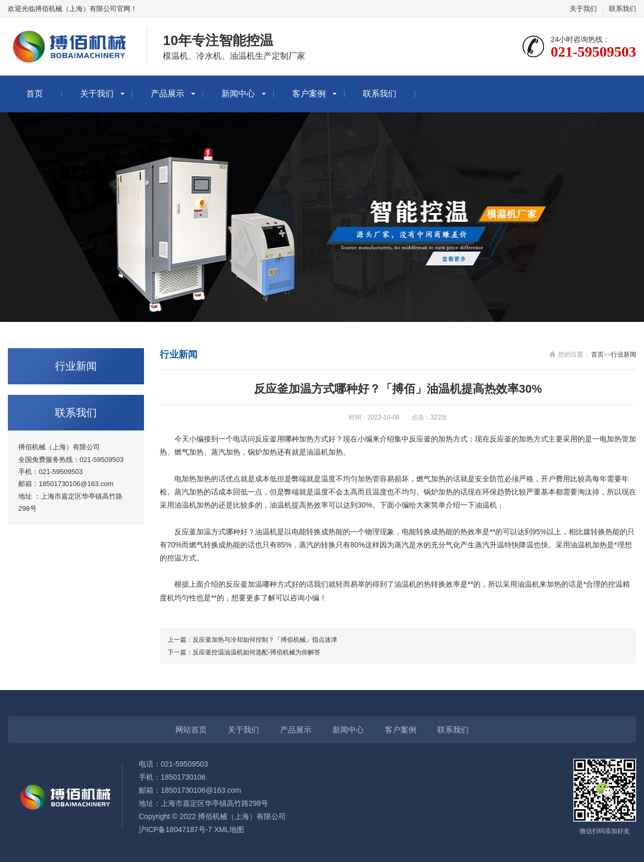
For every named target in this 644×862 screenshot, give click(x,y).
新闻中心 (238, 93)
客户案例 (309, 93)
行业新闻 (623, 354)
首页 (34, 93)
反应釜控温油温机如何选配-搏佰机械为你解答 (256, 652)
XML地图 (229, 829)
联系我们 (622, 9)
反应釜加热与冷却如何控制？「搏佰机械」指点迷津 (265, 639)
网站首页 (191, 729)
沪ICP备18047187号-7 (175, 829)
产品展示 (167, 93)
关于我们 (583, 9)
